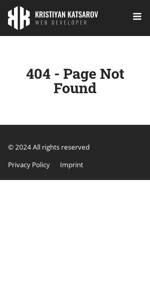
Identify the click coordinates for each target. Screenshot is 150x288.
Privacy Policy (29, 164)
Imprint (71, 164)
